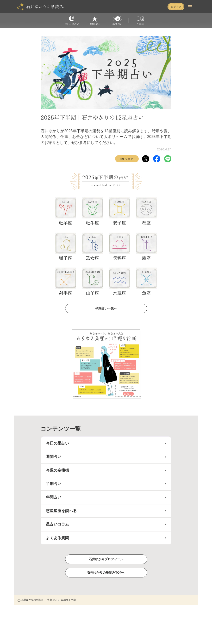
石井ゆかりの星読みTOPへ (106, 572)
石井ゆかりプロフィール (106, 559)
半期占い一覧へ (106, 308)
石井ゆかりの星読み (30, 600)
